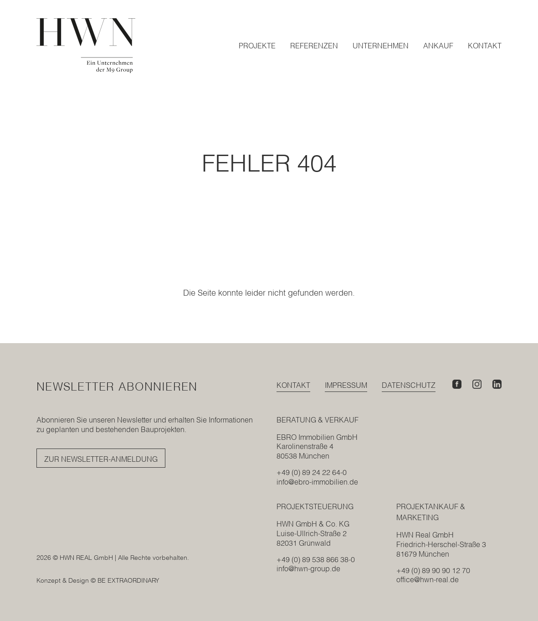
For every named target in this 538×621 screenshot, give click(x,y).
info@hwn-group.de (308, 568)
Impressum (346, 385)
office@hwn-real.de (427, 579)
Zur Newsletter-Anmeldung (101, 459)
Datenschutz (409, 385)
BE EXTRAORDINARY (128, 580)
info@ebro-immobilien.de (317, 481)
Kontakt (293, 385)
